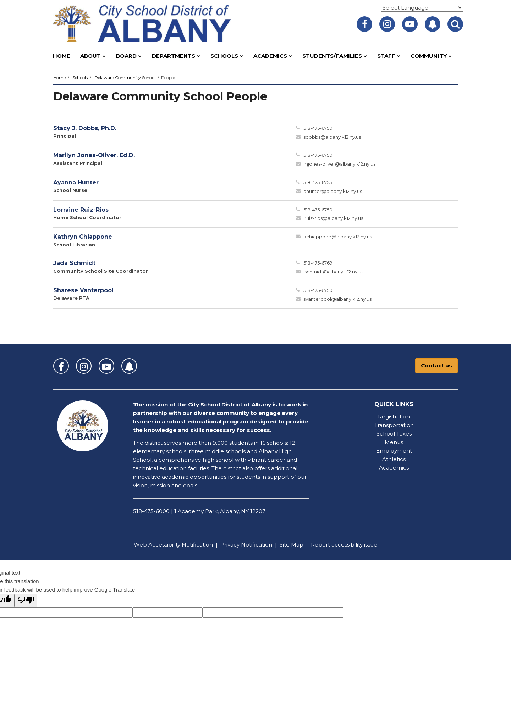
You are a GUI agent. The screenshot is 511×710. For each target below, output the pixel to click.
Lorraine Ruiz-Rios (81, 209)
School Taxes (394, 433)
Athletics (394, 459)
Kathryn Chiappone (82, 236)
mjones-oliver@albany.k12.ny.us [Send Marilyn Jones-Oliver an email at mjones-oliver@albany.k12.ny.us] (339, 164)
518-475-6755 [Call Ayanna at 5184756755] (317, 182)
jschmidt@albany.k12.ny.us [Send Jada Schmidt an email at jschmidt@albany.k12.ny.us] (333, 271)
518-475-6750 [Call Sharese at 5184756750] (318, 290)
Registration (394, 416)
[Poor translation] (26, 600)
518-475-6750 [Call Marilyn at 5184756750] (318, 155)
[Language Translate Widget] (422, 8)
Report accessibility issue (344, 544)
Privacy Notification (246, 544)
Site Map (291, 544)
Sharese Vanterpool (83, 290)
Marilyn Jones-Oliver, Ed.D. (94, 155)
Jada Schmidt (74, 263)
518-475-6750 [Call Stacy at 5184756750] (318, 128)
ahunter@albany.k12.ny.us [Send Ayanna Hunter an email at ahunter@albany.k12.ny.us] (332, 191)
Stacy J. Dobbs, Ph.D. (84, 128)
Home (59, 77)
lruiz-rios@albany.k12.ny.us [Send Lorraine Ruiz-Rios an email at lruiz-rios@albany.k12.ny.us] (333, 218)
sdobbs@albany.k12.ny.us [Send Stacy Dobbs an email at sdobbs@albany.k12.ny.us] (332, 137)
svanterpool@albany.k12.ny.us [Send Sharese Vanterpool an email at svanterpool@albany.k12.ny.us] (337, 299)
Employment (394, 450)
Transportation (394, 425)
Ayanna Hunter (76, 182)
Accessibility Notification (180, 544)
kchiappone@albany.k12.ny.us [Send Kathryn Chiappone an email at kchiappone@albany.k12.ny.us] (337, 236)
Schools (80, 77)
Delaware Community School (124, 77)
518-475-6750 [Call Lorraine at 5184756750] (318, 209)
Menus (394, 442)
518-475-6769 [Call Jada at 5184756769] (318, 263)
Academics (394, 467)
